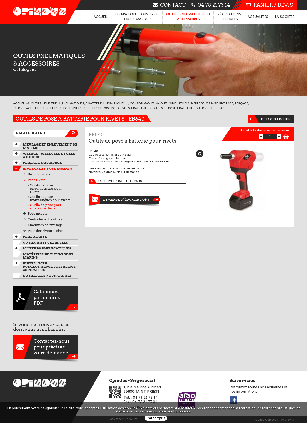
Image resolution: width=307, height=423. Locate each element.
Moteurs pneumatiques (47, 248)
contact (169, 4)
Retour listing (269, 119)
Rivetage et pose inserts (47, 168)
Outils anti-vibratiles (45, 242)
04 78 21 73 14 (210, 4)
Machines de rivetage (45, 225)
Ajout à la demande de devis (264, 130)
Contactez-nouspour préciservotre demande (45, 347)
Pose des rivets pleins (45, 231)
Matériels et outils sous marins (48, 255)
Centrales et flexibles (45, 219)
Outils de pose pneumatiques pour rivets (46, 188)
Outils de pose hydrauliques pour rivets (50, 198)
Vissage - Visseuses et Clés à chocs (49, 155)
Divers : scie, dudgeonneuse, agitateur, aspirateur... (49, 266)
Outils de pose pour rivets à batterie (46, 206)
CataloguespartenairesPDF (45, 298)
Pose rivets (36, 180)
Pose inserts (37, 213)
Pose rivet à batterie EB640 (115, 181)
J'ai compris (156, 418)
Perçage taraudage (42, 163)
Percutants (35, 237)
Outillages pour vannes (47, 276)
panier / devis (269, 5)
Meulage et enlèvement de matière (50, 146)
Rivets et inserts (40, 174)
